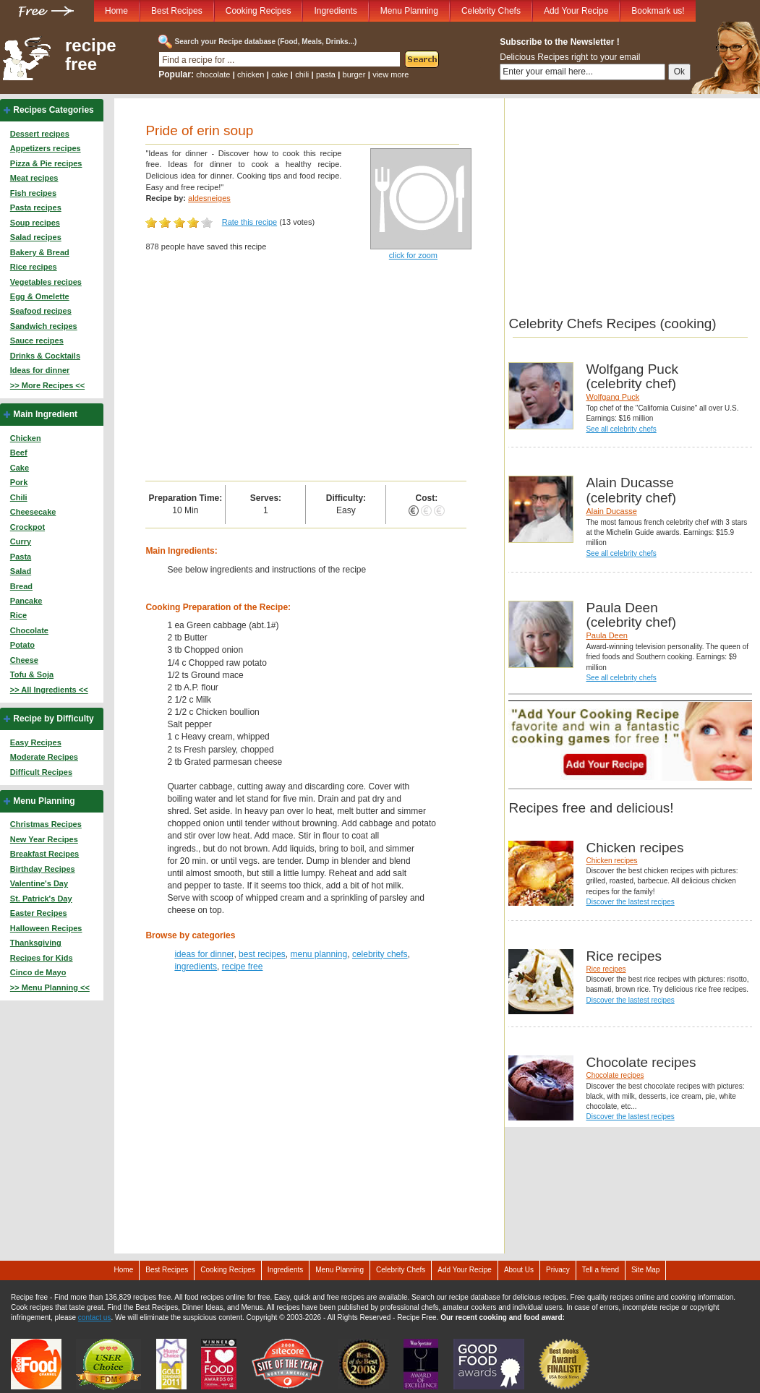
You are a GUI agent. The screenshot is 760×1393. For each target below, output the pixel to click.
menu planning (318, 954)
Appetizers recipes (45, 148)
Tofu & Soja (32, 674)
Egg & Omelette (39, 296)
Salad (20, 571)
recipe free (90, 55)
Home (116, 11)
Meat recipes (34, 177)
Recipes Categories (53, 110)
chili (302, 74)
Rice (18, 615)
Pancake (26, 600)
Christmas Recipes (46, 824)
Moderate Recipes (44, 757)
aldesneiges (209, 198)
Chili (18, 497)
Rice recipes (33, 266)
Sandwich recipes (43, 326)
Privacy (558, 1270)
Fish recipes (33, 193)
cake (279, 74)
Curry (20, 541)
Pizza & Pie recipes (46, 163)
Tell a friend (600, 1270)
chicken (250, 74)
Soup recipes (35, 222)
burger (354, 74)
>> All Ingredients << (49, 689)
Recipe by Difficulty (53, 718)
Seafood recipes (41, 311)
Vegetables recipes (46, 282)
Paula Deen (607, 635)
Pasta (20, 556)
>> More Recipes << (47, 385)
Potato (22, 644)
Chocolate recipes (615, 1075)
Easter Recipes (38, 913)
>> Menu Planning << (50, 987)
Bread (21, 586)
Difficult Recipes (41, 772)
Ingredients (335, 11)
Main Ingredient (45, 414)
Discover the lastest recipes (630, 902)
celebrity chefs (380, 954)
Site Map (645, 1270)
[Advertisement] (306, 372)
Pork (18, 482)
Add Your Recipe (576, 11)
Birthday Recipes (42, 869)
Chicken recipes (611, 861)
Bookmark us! (657, 11)
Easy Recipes (35, 742)
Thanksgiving (35, 942)
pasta (326, 74)
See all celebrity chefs (621, 429)
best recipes (262, 954)
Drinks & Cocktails (45, 355)
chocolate (213, 74)
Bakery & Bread (39, 252)
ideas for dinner (204, 954)
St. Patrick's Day (41, 898)
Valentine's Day (39, 883)
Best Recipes (176, 11)
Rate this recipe (249, 222)
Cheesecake (33, 511)
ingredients (195, 966)
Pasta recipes (35, 207)
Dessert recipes (39, 133)
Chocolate (29, 630)
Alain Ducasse (611, 511)
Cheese (24, 660)
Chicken (25, 438)
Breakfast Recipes (44, 853)
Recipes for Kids (41, 957)
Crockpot (27, 527)
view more (390, 74)
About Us (519, 1270)
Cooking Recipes (258, 11)
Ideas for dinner (40, 370)
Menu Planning (409, 11)
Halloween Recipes (46, 928)
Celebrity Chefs (491, 11)
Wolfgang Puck (612, 397)
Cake (19, 467)
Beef (18, 452)
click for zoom (413, 255)
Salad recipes (35, 237)
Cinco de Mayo (38, 972)
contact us (94, 1317)
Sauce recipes (37, 340)
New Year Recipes (44, 839)
